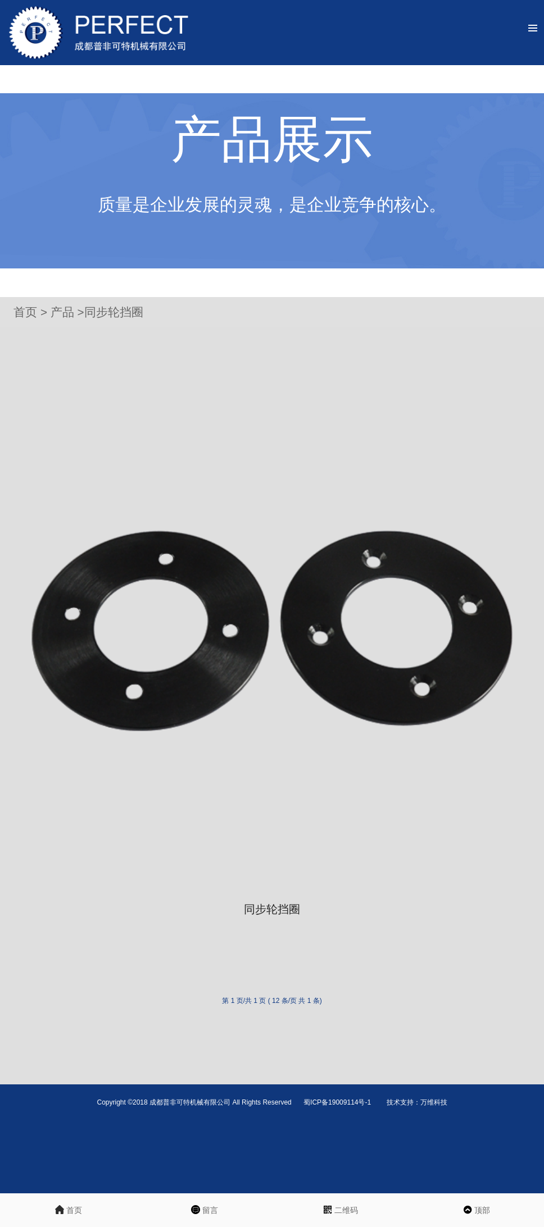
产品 (64, 311)
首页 (25, 311)
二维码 (340, 1210)
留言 (204, 1210)
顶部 (476, 1210)
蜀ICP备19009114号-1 (338, 1102)
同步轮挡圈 (113, 311)
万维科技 (433, 1102)
